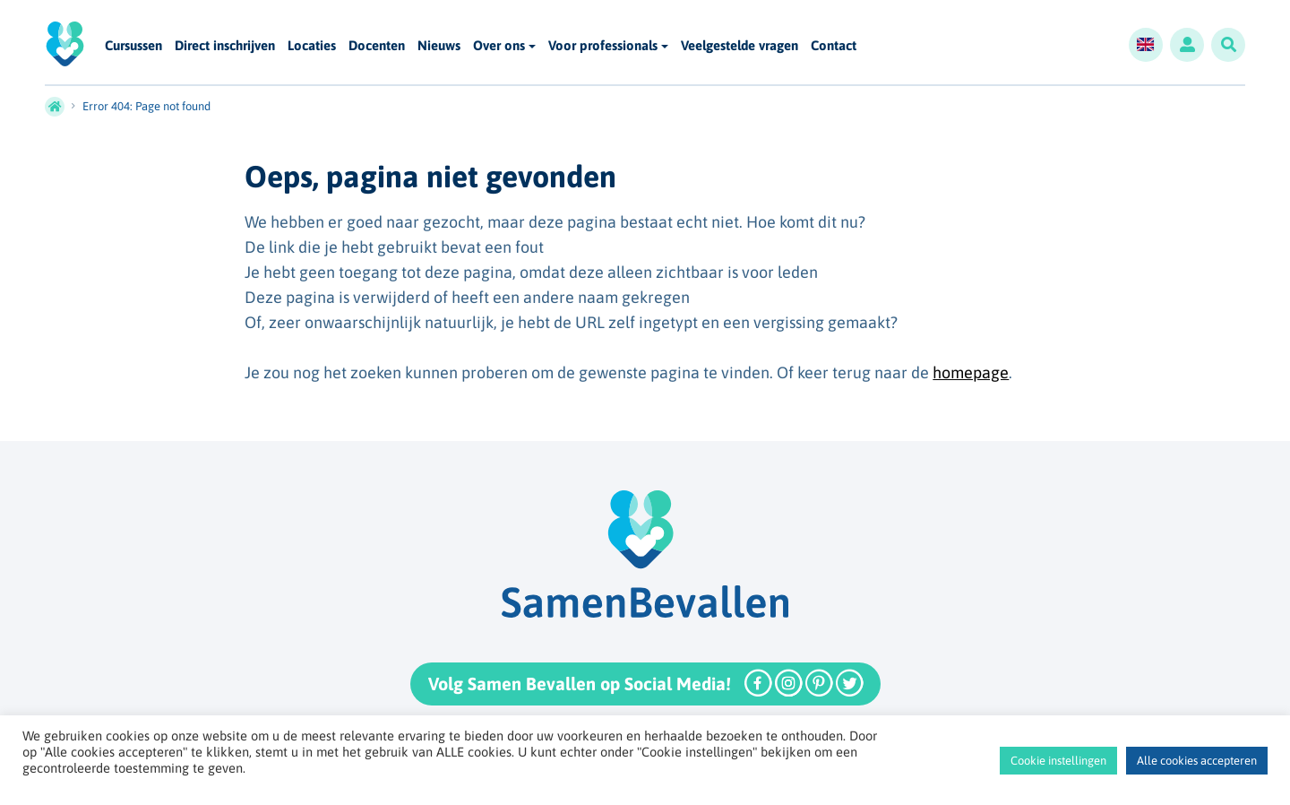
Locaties (312, 46)
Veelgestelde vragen (739, 46)
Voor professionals (603, 45)
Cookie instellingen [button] (1058, 760)
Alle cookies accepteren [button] (1197, 760)
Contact (833, 46)
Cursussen (133, 46)
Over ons (499, 45)
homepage (971, 372)
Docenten (376, 46)
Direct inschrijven (225, 46)
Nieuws (438, 46)
